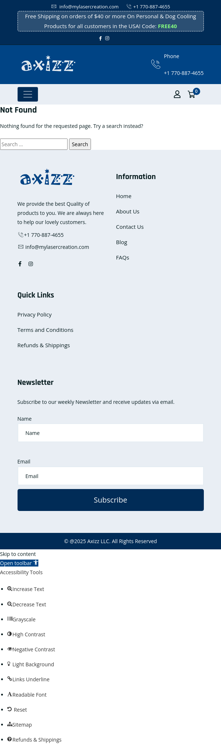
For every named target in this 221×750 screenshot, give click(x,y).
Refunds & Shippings (44, 345)
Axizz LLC (98, 541)
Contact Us (130, 226)
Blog (121, 242)
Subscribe (110, 500)
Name (25, 418)
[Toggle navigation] (28, 94)
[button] (19, 563)
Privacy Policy (35, 314)
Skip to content (18, 553)
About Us (128, 211)
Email (24, 461)
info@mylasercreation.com (85, 6)
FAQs (122, 257)
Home (124, 196)
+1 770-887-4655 (148, 6)
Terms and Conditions (46, 329)
